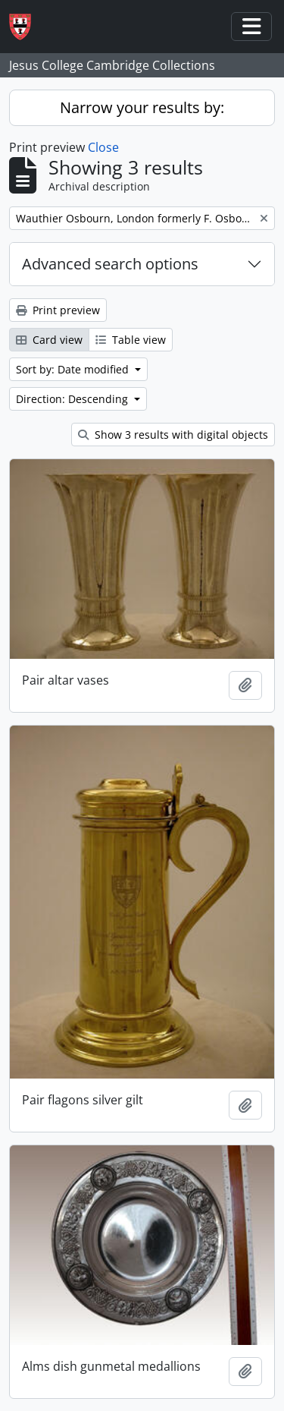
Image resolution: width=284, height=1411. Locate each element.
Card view (49, 339)
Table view (130, 339)
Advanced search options (110, 264)
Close (103, 147)
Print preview (58, 310)
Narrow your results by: (142, 107)
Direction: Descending (73, 399)
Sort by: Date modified (74, 369)
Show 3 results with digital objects (173, 434)
